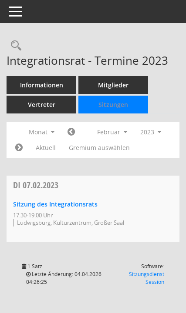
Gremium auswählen (99, 147)
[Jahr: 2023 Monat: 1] (71, 132)
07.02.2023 (35, 185)
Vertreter (41, 104)
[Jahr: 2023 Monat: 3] (19, 148)
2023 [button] (150, 132)
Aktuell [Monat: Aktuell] (46, 147)
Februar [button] (112, 132)
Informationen (41, 85)
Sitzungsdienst (146, 278)
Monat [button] (41, 132)
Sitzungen (113, 104)
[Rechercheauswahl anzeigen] (14, 46)
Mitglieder (113, 85)
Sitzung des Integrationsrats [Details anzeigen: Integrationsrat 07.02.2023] (55, 204)
